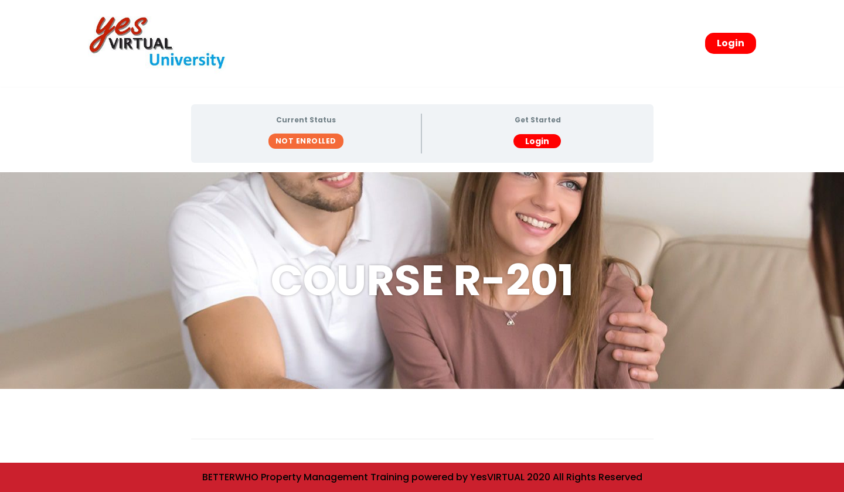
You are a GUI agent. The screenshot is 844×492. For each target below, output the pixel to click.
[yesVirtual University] (161, 43)
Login (730, 43)
